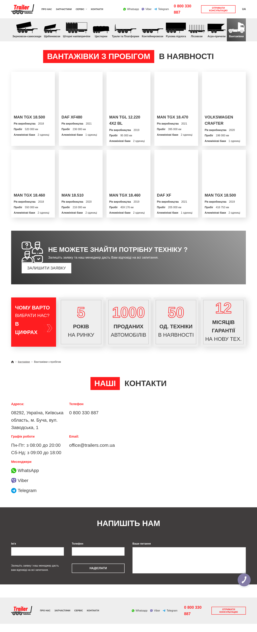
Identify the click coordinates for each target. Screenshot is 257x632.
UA (244, 9)
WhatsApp (25, 478)
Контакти (97, 9)
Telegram (24, 498)
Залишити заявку (46, 268)
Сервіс (80, 9)
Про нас (46, 9)
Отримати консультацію (218, 9)
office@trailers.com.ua (92, 453)
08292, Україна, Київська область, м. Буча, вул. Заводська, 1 (37, 428)
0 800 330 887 (182, 9)
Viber (19, 488)
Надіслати (98, 576)
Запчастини (64, 9)
